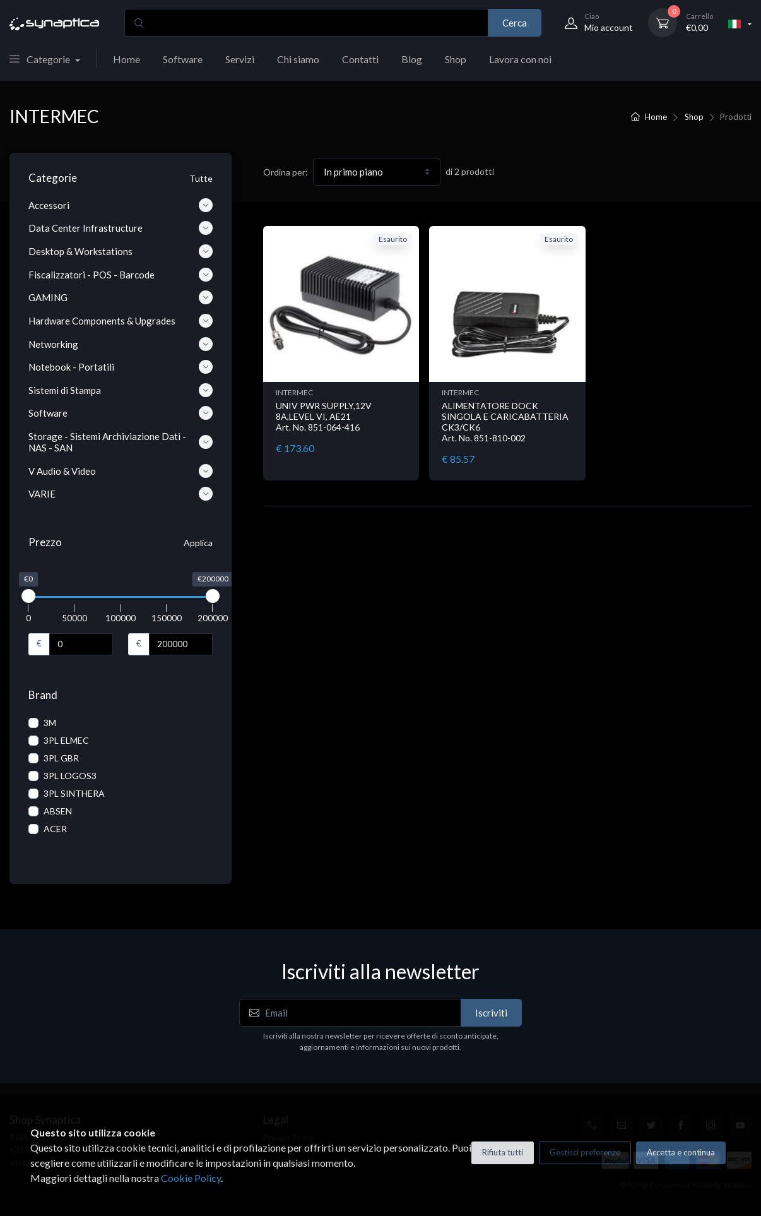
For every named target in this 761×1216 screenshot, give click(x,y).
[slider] (28, 596)
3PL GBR (61, 758)
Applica (198, 542)
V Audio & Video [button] (120, 471)
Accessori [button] (120, 205)
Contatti (360, 59)
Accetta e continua (681, 1152)
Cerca (514, 22)
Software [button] (120, 413)
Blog (411, 59)
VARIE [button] (120, 494)
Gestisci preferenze (585, 1152)
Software (183, 59)
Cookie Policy (191, 1178)
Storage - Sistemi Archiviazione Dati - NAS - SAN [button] (120, 442)
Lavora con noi (520, 59)
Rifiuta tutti (502, 1152)
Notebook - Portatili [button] (120, 367)
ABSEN (58, 811)
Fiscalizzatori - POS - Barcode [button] (120, 275)
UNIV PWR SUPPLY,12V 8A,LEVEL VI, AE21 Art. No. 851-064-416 (324, 416)
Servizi (239, 59)
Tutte (201, 178)
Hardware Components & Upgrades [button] (120, 321)
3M (50, 722)
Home (126, 59)
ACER (55, 828)
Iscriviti (491, 1012)
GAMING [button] (120, 297)
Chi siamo (298, 59)
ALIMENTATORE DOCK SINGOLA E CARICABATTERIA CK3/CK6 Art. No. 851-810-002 (505, 421)
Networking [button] (120, 344)
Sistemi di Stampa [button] (120, 390)
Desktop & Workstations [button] (120, 251)
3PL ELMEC (66, 740)
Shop (455, 59)
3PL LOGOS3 (70, 775)
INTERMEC (294, 392)
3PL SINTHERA (74, 793)
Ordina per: (285, 172)
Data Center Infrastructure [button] (120, 228)
